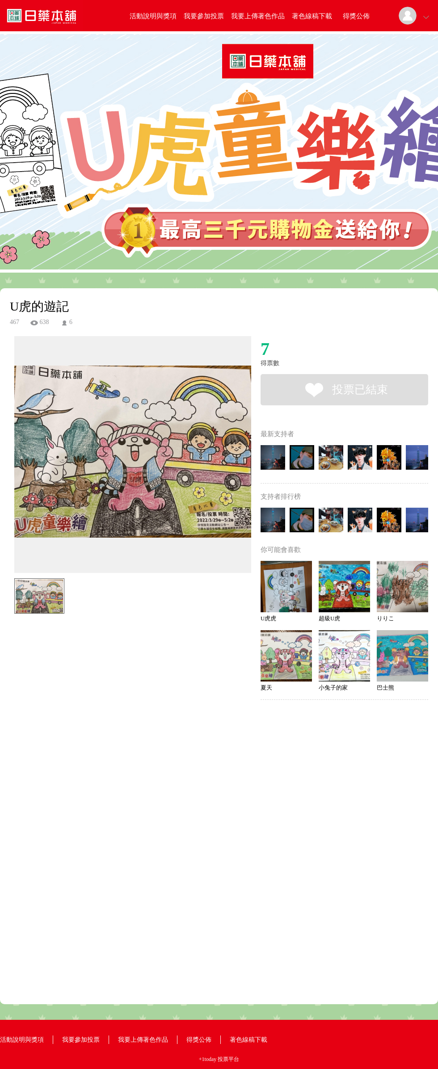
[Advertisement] (118, 657)
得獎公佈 (356, 16)
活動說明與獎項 (153, 16)
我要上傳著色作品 (258, 16)
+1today (207, 1059)
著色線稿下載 (312, 16)
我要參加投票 (204, 16)
